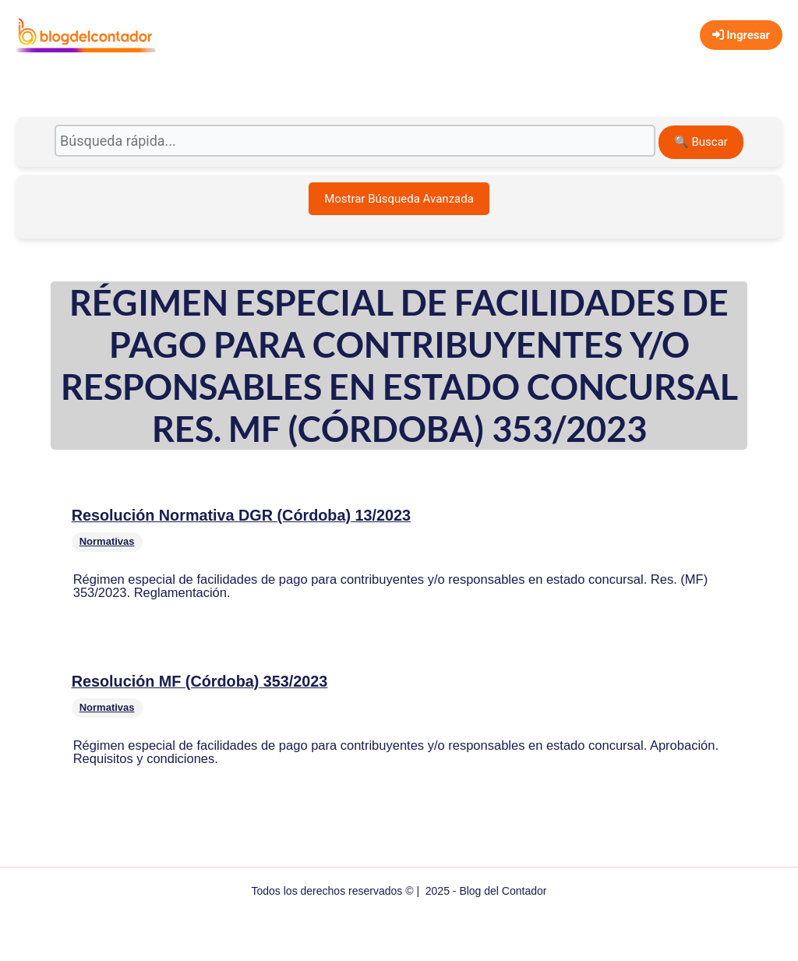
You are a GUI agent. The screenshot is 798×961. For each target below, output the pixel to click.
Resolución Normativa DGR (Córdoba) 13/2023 (241, 515)
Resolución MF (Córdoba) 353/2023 (200, 681)
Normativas (107, 541)
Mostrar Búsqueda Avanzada (399, 199)
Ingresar (741, 35)
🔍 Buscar (701, 142)
